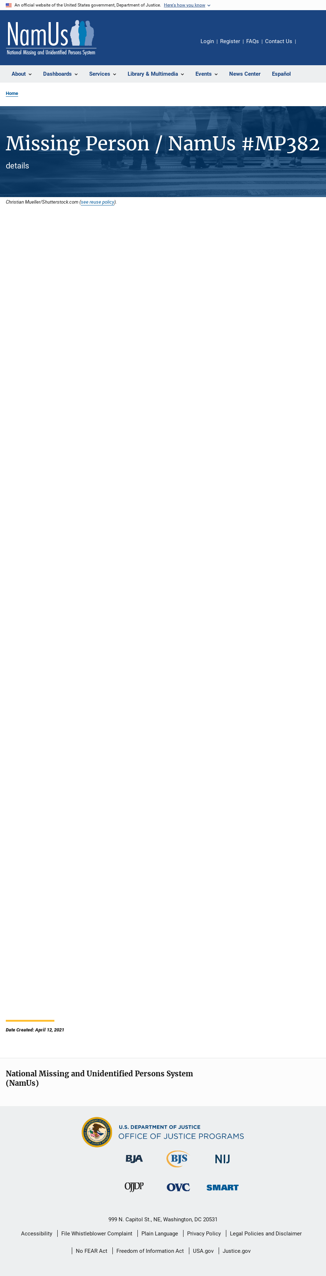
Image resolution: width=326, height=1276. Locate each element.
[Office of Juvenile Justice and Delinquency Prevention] (134, 1193)
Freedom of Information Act (150, 1251)
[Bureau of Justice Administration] (134, 1164)
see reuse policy (97, 202)
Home (12, 93)
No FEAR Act (91, 1251)
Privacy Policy (204, 1233)
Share (307, 46)
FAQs (252, 41)
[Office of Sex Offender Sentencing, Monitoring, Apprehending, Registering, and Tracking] (223, 1191)
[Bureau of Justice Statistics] (178, 1169)
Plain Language (159, 1233)
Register (230, 41)
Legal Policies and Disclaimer (266, 1233)
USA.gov (203, 1251)
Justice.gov (237, 1251)
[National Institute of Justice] (222, 1164)
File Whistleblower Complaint (96, 1233)
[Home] (51, 38)
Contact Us (278, 41)
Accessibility (36, 1233)
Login (207, 41)
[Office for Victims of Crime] (178, 1192)
